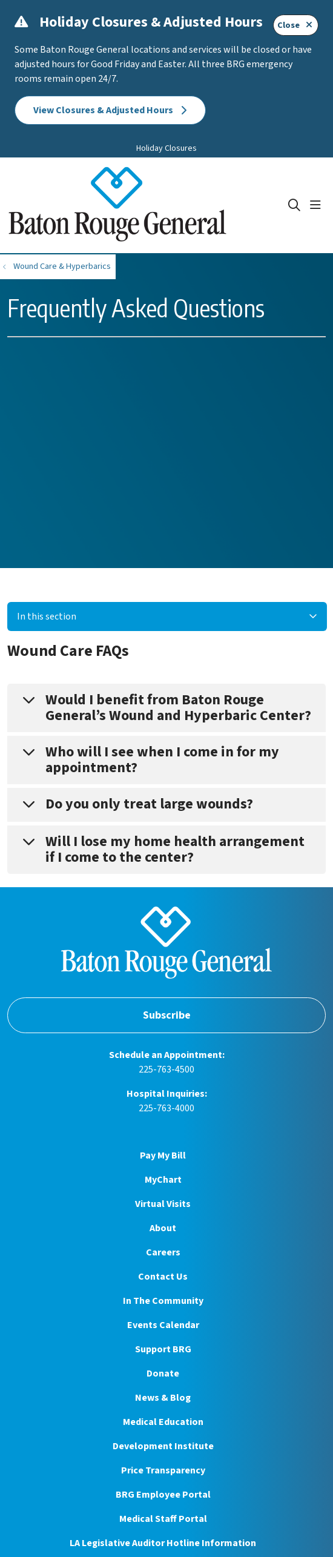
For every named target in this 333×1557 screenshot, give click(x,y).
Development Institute (163, 1446)
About (163, 1228)
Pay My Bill (163, 1155)
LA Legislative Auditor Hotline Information (163, 1543)
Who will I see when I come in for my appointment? (162, 759)
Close (295, 25)
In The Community (163, 1300)
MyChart (163, 1179)
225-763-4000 (166, 1108)
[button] (318, 205)
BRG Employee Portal (163, 1494)
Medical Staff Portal (163, 1519)
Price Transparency (163, 1470)
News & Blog (163, 1397)
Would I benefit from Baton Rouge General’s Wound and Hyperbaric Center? (178, 707)
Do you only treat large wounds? (149, 804)
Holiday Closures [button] (166, 148)
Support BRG (163, 1349)
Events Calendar (163, 1325)
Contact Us (163, 1276)
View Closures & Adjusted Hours (110, 110)
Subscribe (167, 1015)
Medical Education (163, 1422)
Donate (163, 1373)
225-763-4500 (166, 1069)
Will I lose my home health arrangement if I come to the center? (175, 849)
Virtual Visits (163, 1204)
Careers (163, 1252)
